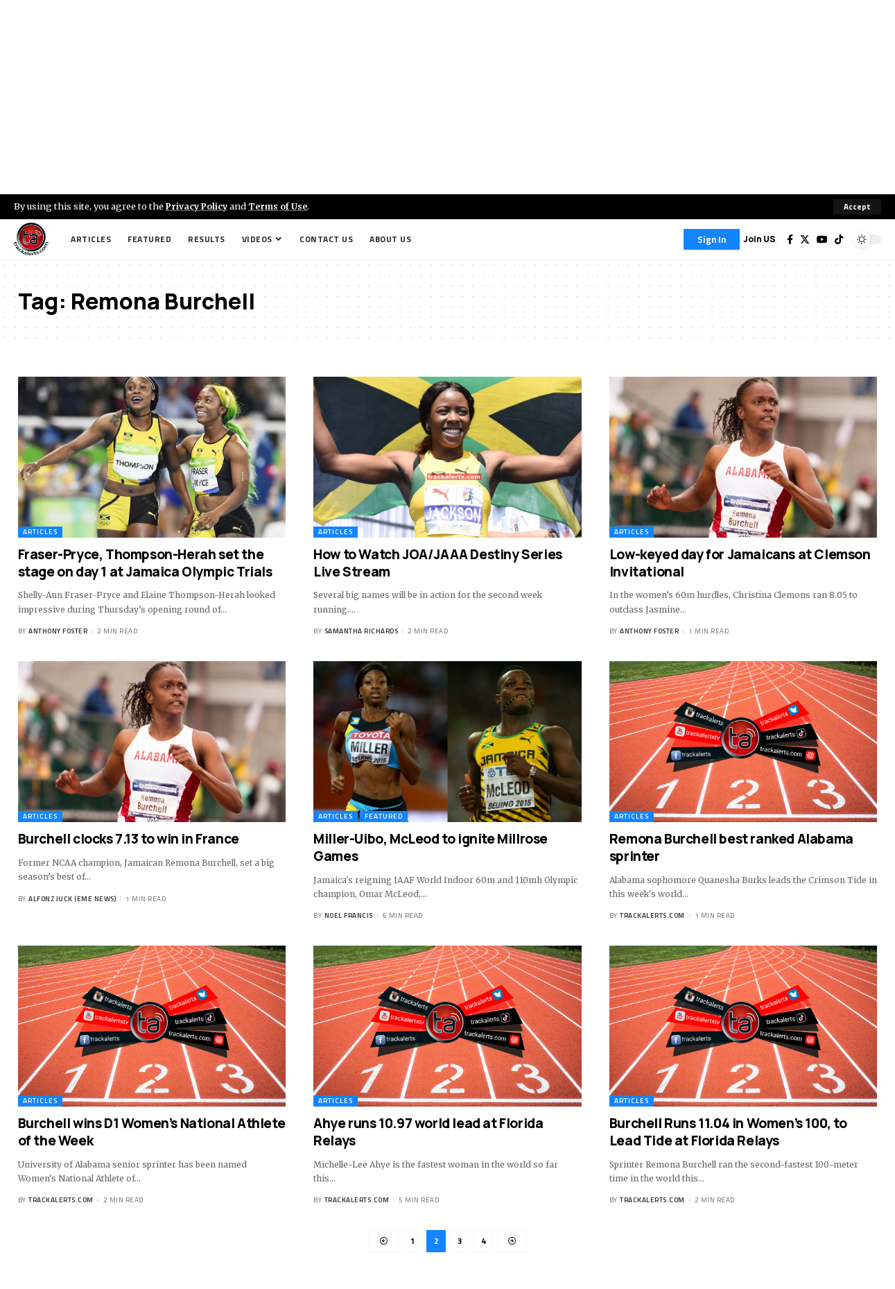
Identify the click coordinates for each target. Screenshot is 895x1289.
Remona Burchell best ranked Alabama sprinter (731, 847)
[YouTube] (822, 239)
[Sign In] (712, 239)
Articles (40, 532)
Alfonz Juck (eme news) (72, 899)
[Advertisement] (448, 97)
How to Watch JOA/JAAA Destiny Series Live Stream (437, 563)
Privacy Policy (198, 206)
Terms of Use (282, 206)
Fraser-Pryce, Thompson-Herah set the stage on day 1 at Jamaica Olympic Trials (145, 563)
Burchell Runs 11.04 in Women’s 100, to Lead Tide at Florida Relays (728, 1132)
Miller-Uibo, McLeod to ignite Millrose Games (430, 847)
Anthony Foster (57, 631)
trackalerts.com (652, 916)
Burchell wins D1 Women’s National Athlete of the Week (152, 1132)
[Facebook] (790, 239)
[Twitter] (805, 239)
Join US (759, 239)
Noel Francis (348, 916)
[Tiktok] (838, 239)
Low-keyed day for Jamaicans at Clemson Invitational (740, 563)
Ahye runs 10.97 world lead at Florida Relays (428, 1132)
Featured (384, 816)
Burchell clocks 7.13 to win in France (128, 839)
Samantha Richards (361, 631)
